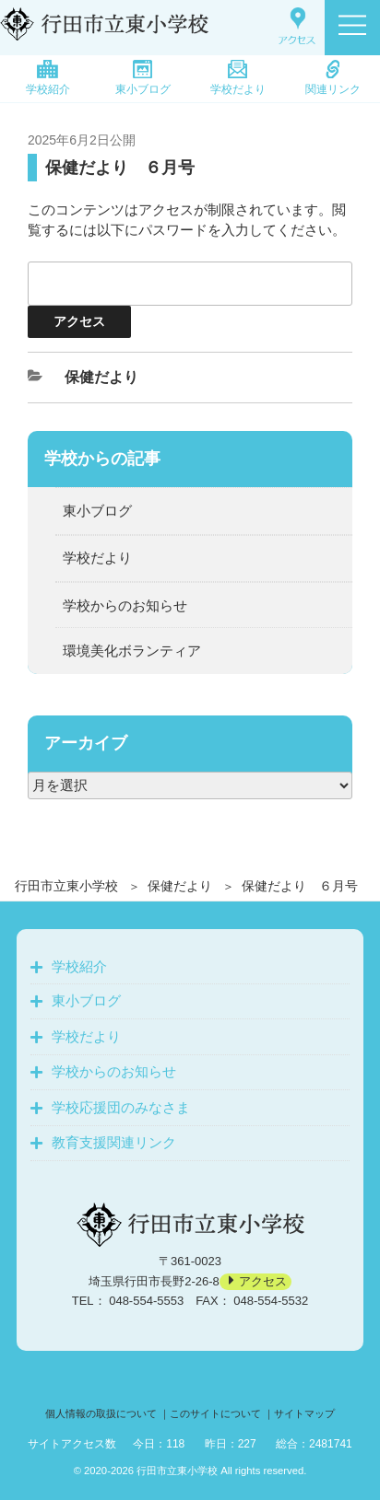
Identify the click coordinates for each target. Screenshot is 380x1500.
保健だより (180, 885)
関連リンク (333, 78)
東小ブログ (143, 78)
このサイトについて (215, 1413)
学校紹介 (48, 78)
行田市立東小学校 (66, 885)
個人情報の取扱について (101, 1413)
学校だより (238, 78)
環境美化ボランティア (132, 650)
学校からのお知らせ (125, 605)
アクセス (263, 1281)
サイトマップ (304, 1413)
